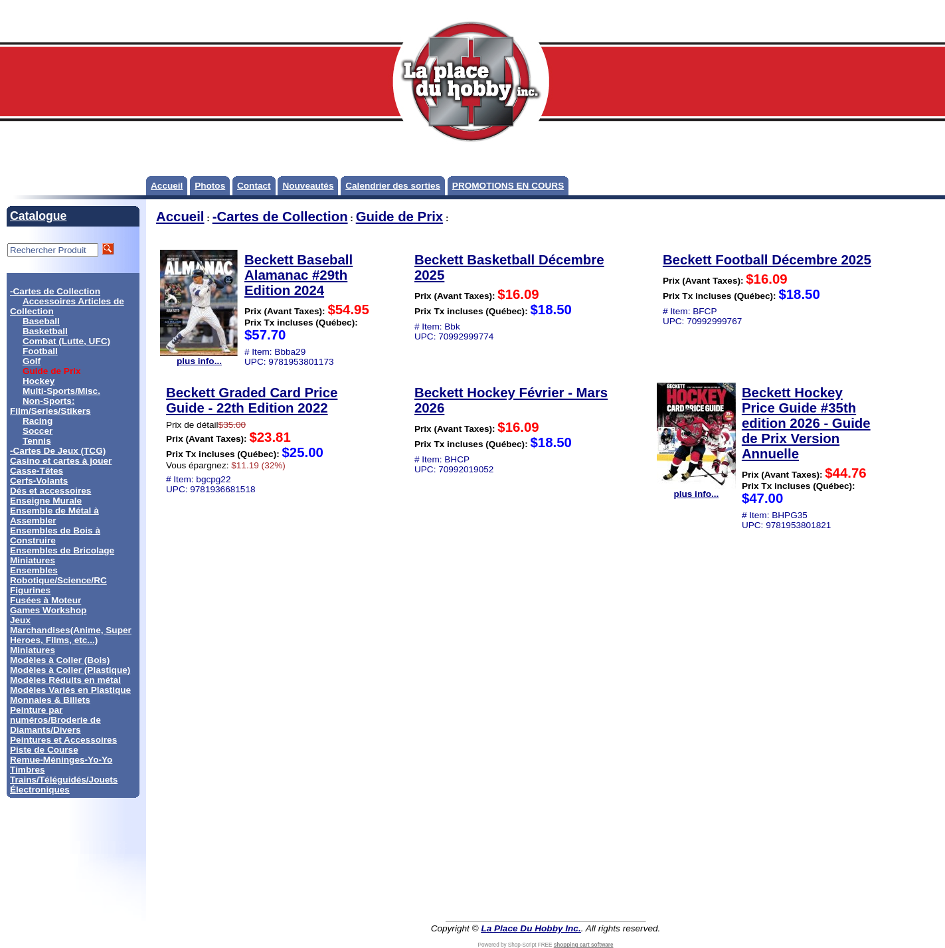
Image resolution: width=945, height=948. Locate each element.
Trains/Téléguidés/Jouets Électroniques (64, 785)
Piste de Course (44, 750)
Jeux (20, 620)
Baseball (41, 321)
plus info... (199, 357)
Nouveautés (307, 186)
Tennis (37, 441)
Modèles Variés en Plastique (70, 690)
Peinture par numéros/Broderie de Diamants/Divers (55, 720)
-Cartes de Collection (55, 291)
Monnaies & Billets (50, 700)
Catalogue (38, 216)
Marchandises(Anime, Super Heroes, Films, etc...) (70, 635)
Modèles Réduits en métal (65, 680)
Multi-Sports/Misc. (61, 391)
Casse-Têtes (36, 471)
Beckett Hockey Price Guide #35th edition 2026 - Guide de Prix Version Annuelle (806, 423)
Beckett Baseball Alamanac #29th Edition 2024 (298, 275)
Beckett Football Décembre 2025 (767, 259)
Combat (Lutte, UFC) (66, 341)
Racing (37, 421)
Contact (254, 186)
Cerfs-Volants (39, 481)
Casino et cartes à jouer (61, 461)
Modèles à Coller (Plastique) (70, 670)
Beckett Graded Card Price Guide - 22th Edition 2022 (251, 400)
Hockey (38, 381)
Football (40, 351)
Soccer (37, 431)
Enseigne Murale (46, 501)
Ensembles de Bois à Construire (55, 535)
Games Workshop (48, 610)
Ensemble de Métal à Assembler (54, 515)
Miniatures (32, 650)
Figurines (30, 590)
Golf (32, 361)
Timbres (27, 770)
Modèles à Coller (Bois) (60, 660)
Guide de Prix (399, 216)
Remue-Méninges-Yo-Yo (61, 760)
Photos (210, 186)
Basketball (45, 331)
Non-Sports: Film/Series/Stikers (50, 406)
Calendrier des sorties (392, 186)
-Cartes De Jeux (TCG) (58, 451)
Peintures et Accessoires (63, 740)
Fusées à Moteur (45, 600)
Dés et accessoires (50, 491)
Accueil (167, 186)
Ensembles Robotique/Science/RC (58, 575)
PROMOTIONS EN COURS (508, 186)
